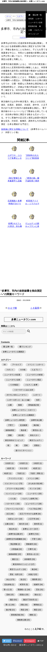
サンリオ (33, 489)
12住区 (22, 463)
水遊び (31, 574)
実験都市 (29, 544)
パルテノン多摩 (31, 385)
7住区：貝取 (35, 473)
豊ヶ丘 (8, 605)
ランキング (25, 347)
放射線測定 (10, 430)
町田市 (22, 584)
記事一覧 (37, 15)
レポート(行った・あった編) (18, 400)
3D (5, 365)
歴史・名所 (14, 574)
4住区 (35, 468)
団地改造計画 (33, 405)
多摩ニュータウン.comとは (31, 645)
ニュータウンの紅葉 (12, 375)
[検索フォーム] (14, 331)
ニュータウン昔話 (34, 380)
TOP (40, 641)
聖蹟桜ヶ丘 (22, 590)
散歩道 (23, 430)
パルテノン (38, 30)
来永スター (34, 435)
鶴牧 (31, 615)
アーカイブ (16, 365)
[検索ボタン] (28, 331)
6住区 (6, 473)
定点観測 (23, 425)
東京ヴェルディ (36, 440)
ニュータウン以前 (35, 22)
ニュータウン (32, 494)
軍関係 (36, 605)
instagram (29, 641)
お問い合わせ (10, 645)
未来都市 (27, 559)
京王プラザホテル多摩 (28, 514)
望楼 (10, 435)
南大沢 (21, 524)
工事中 (30, 549)
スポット (9, 370)
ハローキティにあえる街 (23, 390)
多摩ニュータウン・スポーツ (23, 410)
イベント (31, 478)
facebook (17, 641)
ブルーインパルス (13, 509)
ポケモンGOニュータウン (17, 395)
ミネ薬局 (34, 308)
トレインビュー (12, 494)
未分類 (21, 435)
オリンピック (33, 34)
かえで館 (12, 308)
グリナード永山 (13, 489)
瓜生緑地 (7, 584)
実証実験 (13, 544)
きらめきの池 (33, 483)
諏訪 (11, 600)
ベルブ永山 (33, 509)
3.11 (21, 468)
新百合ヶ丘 (37, 430)
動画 (20, 405)
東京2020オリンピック (14, 440)
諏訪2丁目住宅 (29, 600)
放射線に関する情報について (14, 129)
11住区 (8, 463)
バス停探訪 (14, 385)
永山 (8, 579)
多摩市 (31, 534)
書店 (14, 559)
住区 (38, 400)
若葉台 (36, 445)
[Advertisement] (23, 260)
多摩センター (28, 529)
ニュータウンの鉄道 (35, 375)
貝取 (22, 605)
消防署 (34, 579)
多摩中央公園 (36, 420)
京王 (8, 514)
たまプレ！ (23, 37)
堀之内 (11, 529)
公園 (30, 30)
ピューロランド (32, 504)
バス (11, 499)
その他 (22, 370)
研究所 (31, 19)
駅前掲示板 (32, 26)
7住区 (19, 473)
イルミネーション (12, 483)
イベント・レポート (35, 365)
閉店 (22, 610)
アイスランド (14, 478)
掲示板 (36, 425)
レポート (39, 19)
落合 (36, 595)
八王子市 (31, 519)
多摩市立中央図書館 (14, 539)
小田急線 (14, 549)
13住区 (36, 463)
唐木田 (36, 524)
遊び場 (8, 610)
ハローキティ (11, 504)
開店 (35, 610)
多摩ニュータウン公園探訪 (13, 352)
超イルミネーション (23, 450)
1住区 (9, 468)
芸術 (26, 445)
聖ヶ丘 (6, 590)
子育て (10, 425)
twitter (6, 641)
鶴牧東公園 (21, 620)
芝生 (38, 590)
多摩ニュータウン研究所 (15, 420)
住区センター (13, 519)
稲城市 (36, 584)
